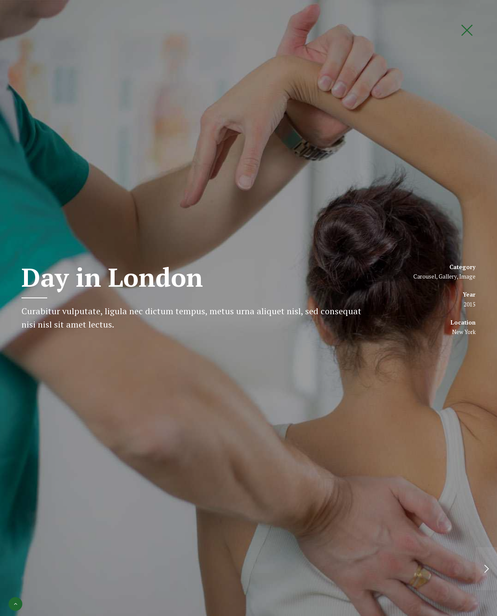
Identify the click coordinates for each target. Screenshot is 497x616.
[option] (248, 308)
